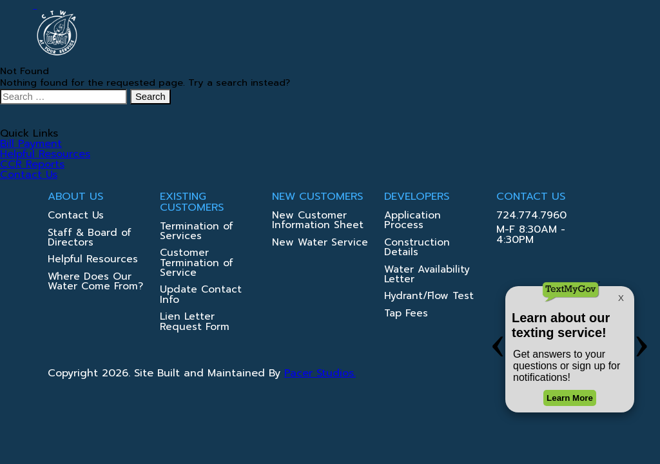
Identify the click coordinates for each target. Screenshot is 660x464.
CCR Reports (32, 164)
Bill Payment (31, 143)
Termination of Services (196, 232)
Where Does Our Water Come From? (95, 282)
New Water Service (320, 243)
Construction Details (417, 248)
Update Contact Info (201, 295)
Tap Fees (406, 314)
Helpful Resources (45, 154)
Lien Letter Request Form (194, 322)
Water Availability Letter (427, 275)
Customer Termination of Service (196, 263)
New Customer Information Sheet (318, 221)
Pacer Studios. (320, 373)
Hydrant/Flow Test (429, 297)
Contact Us (28, 174)
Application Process (412, 221)
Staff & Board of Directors (89, 238)
